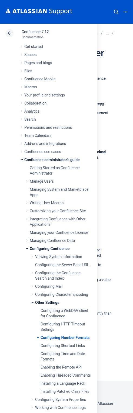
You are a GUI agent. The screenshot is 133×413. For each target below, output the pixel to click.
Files (28, 71)
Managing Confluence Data (52, 240)
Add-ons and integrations (45, 143)
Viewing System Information (58, 257)
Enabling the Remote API (61, 367)
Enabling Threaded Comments (66, 375)
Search (116, 12)
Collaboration (35, 103)
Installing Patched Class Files (65, 391)
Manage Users (42, 181)
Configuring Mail (48, 286)
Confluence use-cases (42, 152)
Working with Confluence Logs (60, 407)
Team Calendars (37, 135)
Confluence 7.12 (35, 32)
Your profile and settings (44, 95)
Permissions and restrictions (48, 127)
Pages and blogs (38, 63)
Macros (30, 87)
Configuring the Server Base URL (62, 265)
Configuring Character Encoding (61, 294)
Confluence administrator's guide (51, 160)
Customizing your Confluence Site (58, 211)
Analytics (31, 111)
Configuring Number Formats (65, 337)
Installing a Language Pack (63, 383)
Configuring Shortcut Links (63, 345)
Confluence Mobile (39, 79)
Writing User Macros (47, 203)
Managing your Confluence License (59, 232)
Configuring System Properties (60, 399)
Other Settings (47, 302)
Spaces (30, 55)
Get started (33, 46)
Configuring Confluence (49, 249)
